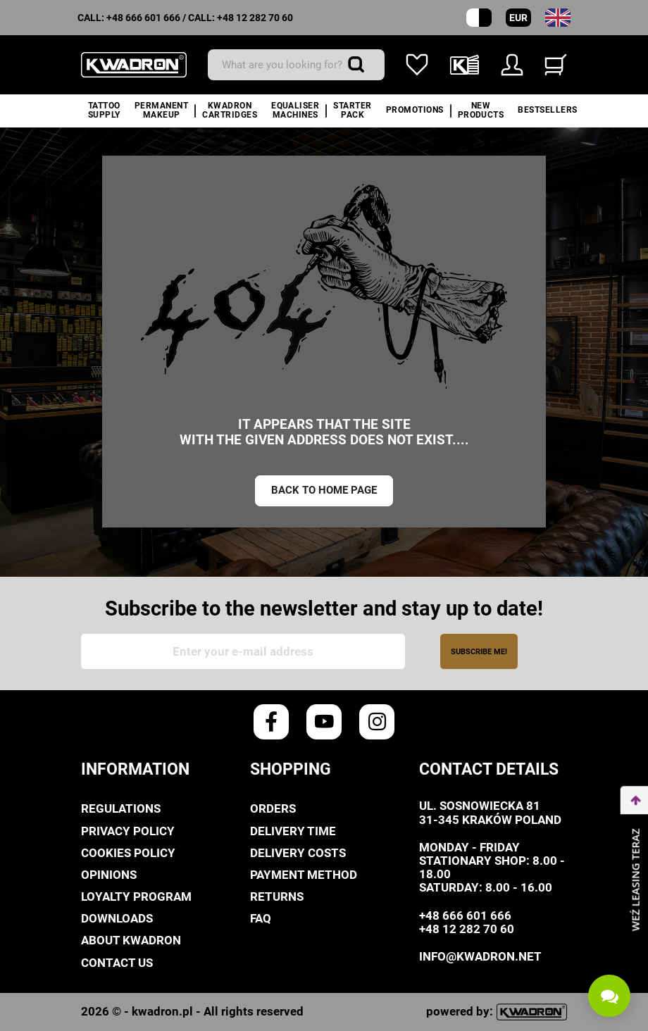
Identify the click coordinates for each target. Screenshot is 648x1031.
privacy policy (128, 831)
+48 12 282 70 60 (255, 17)
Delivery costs (298, 853)
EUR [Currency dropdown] (518, 17)
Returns (277, 896)
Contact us (117, 963)
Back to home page (324, 490)
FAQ (260, 918)
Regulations (121, 808)
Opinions (109, 875)
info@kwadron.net (480, 956)
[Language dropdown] (558, 17)
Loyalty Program (136, 896)
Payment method (303, 875)
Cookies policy (128, 853)
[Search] (296, 64)
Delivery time (293, 831)
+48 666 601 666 (143, 17)
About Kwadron (131, 940)
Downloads (117, 918)
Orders (273, 808)
